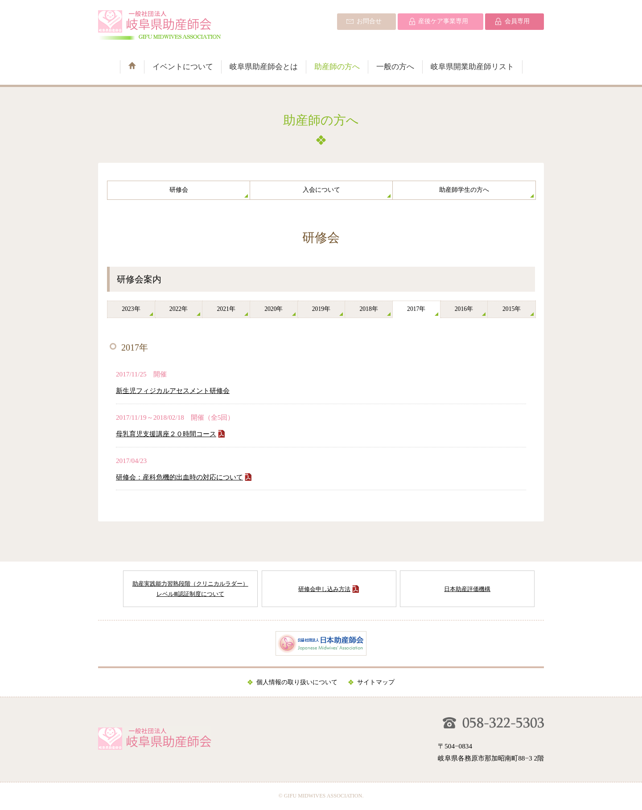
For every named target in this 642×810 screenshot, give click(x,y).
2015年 (511, 309)
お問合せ (369, 21)
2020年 (273, 309)
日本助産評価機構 (467, 589)
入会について (321, 189)
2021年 (226, 309)
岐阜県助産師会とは (264, 66)
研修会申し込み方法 (324, 589)
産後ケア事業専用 (443, 21)
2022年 (178, 309)
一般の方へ (395, 66)
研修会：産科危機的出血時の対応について (179, 477)
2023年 (131, 309)
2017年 (416, 309)
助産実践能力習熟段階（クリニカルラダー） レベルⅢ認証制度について (190, 588)
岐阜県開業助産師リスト (472, 66)
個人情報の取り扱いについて (296, 682)
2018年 (368, 309)
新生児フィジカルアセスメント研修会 (173, 390)
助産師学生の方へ (464, 189)
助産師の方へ (337, 66)
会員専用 (517, 21)
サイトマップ (376, 682)
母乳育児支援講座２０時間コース (166, 434)
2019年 (321, 309)
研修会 (178, 189)
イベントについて (182, 66)
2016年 (464, 309)
